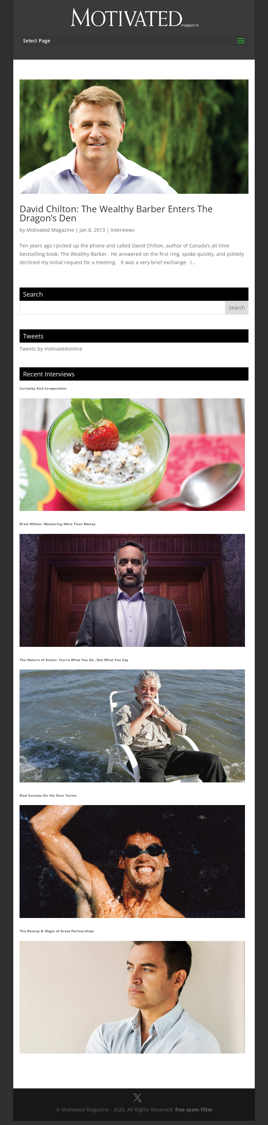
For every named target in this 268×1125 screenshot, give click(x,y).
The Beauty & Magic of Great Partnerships (57, 930)
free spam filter (194, 1109)
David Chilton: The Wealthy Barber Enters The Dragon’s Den (116, 213)
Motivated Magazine (50, 230)
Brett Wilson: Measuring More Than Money (58, 523)
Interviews (123, 230)
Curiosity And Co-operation (43, 388)
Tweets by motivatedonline (51, 348)
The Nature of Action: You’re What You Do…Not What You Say (74, 659)
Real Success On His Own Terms (48, 795)
